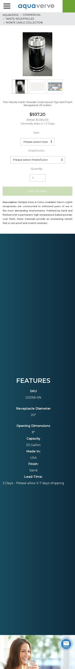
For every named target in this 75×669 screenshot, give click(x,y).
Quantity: (37, 168)
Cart (69, 6)
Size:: (36, 132)
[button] (7, 6)
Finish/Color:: (36, 150)
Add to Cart (37, 191)
